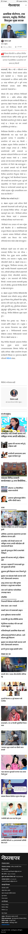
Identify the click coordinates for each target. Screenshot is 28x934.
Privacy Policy (5, 905)
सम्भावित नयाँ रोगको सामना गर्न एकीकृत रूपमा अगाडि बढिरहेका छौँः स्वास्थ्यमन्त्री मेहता (13, 436)
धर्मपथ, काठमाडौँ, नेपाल (16, 867)
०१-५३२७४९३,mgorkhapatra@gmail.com (12, 871)
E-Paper (4, 1)
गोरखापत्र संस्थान (5, 925)
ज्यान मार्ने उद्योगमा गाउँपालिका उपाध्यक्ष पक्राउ (11, 591)
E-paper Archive (22, 1)
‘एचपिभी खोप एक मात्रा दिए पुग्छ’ (11, 818)
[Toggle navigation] (26, 5)
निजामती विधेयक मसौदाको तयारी (12, 601)
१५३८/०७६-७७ (19, 877)
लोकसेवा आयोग (5, 888)
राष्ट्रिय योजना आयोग (6, 891)
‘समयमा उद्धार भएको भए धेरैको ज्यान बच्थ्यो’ (12, 748)
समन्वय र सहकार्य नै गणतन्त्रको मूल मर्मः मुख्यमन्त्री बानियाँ (12, 566)
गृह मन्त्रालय (4, 896)
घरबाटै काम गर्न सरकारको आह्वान (12, 610)
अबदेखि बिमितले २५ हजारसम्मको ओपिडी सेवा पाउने (13, 841)
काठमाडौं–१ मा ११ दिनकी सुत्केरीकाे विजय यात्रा (14, 724)
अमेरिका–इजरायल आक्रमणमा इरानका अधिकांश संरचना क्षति (13, 535)
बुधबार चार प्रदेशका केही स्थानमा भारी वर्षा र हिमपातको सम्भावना (13, 577)
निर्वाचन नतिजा (5, 907)
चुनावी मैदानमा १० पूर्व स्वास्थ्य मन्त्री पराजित (11, 699)
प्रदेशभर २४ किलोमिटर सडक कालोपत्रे (15, 489)
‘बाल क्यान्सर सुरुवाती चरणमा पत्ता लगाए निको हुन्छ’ (13, 773)
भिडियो (9, 358)
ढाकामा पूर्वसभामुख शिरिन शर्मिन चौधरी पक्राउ (17, 499)
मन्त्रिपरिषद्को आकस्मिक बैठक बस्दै (13, 630)
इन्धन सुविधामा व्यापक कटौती (11, 614)
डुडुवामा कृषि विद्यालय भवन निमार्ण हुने (13, 571)
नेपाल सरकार (5, 898)
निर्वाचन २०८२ (5, 910)
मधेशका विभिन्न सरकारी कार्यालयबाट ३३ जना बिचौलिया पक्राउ (13, 480)
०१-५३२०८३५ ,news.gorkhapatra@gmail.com (9, 880)
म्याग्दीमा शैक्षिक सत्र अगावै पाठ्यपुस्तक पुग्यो (13, 528)
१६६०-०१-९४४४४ (11, 874)
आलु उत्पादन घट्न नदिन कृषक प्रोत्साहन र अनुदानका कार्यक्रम (11, 584)
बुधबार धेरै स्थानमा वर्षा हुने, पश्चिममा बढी (17, 445)
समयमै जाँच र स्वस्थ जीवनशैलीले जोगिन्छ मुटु (13, 675)
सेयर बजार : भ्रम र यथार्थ (9, 605)
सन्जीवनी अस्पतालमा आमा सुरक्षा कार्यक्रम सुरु (17, 455)
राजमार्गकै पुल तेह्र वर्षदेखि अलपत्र (12, 619)
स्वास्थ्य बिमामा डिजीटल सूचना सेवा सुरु (13, 796)
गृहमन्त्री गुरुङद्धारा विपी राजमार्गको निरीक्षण (12, 552)
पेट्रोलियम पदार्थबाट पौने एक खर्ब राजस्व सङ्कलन (11, 625)
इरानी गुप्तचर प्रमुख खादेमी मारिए (11, 649)
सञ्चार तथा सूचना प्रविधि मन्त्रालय (9, 893)
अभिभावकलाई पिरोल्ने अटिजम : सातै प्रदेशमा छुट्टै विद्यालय (13, 636)
